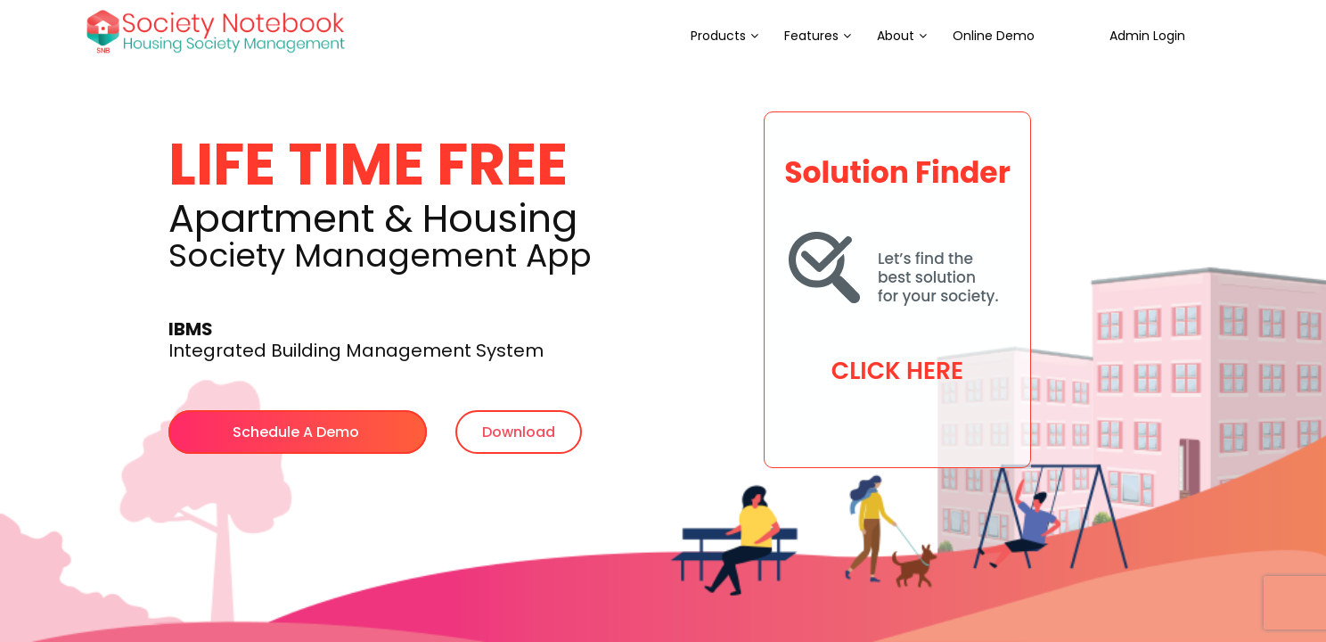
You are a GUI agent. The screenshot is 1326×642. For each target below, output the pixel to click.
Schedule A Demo (298, 432)
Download (518, 432)
